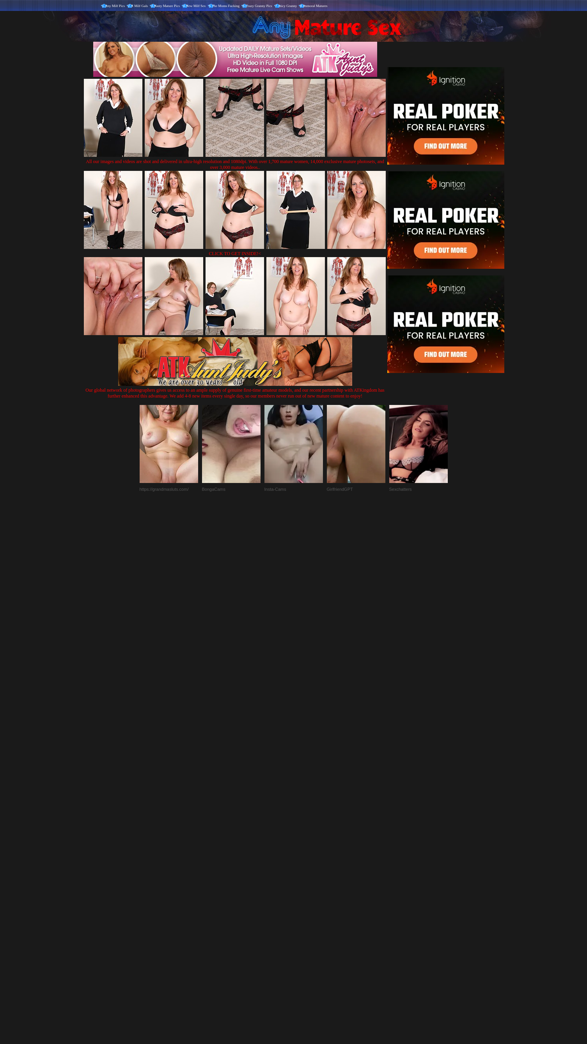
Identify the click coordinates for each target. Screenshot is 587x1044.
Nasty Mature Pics (167, 6)
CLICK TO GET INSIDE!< (235, 253)
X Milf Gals (139, 6)
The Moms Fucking (225, 6)
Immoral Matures (315, 6)
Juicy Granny (287, 6)
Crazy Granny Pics (259, 6)
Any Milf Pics (115, 6)
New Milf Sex (196, 6)
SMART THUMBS (307, 881)
